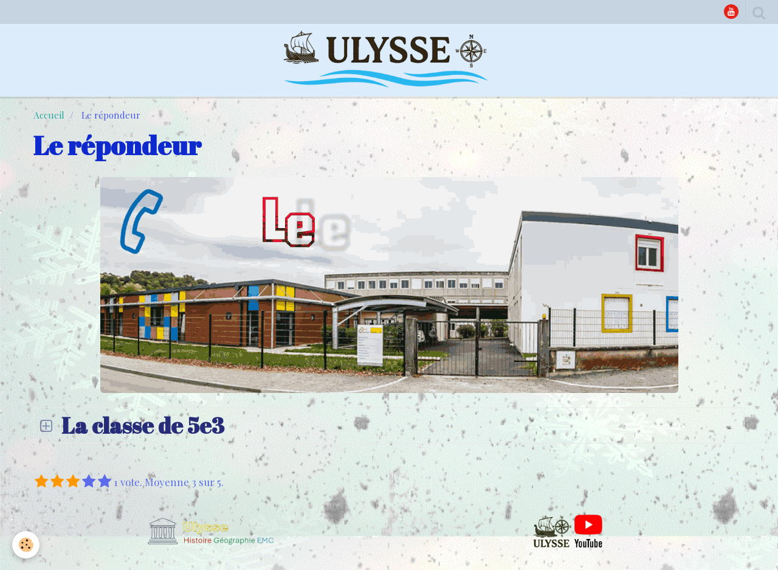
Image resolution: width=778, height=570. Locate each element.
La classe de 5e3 (140, 425)
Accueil (48, 115)
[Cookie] (26, 544)
